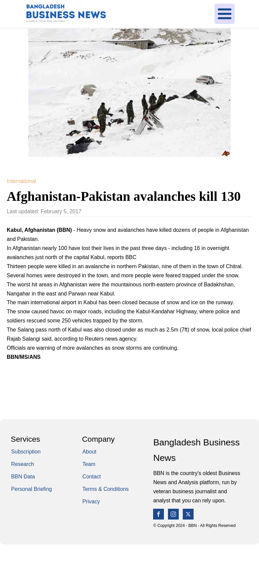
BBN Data (23, 476)
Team (88, 464)
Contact (91, 476)
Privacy (91, 501)
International (21, 181)
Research (22, 464)
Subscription (25, 452)
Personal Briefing (31, 489)
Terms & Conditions (105, 489)
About (89, 452)
